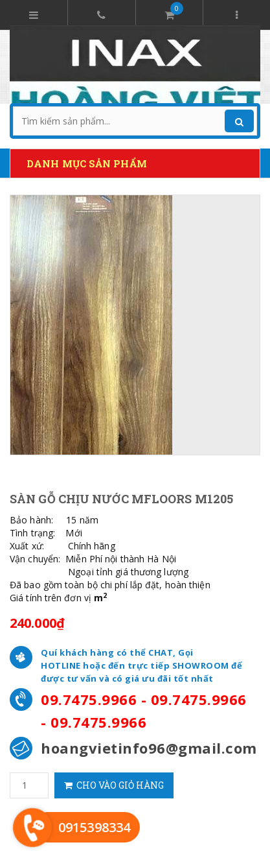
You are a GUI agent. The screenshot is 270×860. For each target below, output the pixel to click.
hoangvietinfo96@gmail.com (149, 748)
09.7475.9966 (89, 699)
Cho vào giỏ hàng (114, 785)
